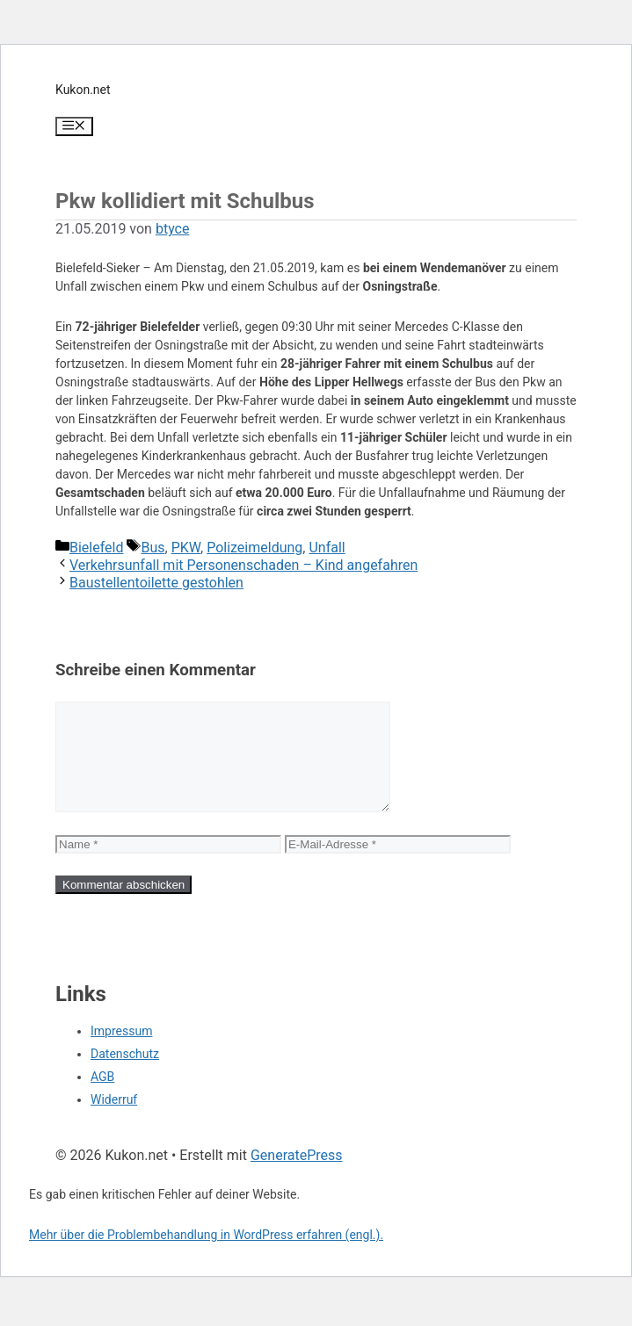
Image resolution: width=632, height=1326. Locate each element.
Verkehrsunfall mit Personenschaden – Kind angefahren (243, 565)
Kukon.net (83, 90)
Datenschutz (125, 1075)
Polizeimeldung (254, 547)
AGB (102, 1098)
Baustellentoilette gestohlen (156, 582)
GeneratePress (297, 1176)
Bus (152, 547)
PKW (185, 547)
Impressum (121, 1052)
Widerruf (114, 1120)
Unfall (327, 547)
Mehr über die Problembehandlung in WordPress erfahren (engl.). (206, 1256)
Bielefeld (96, 547)
